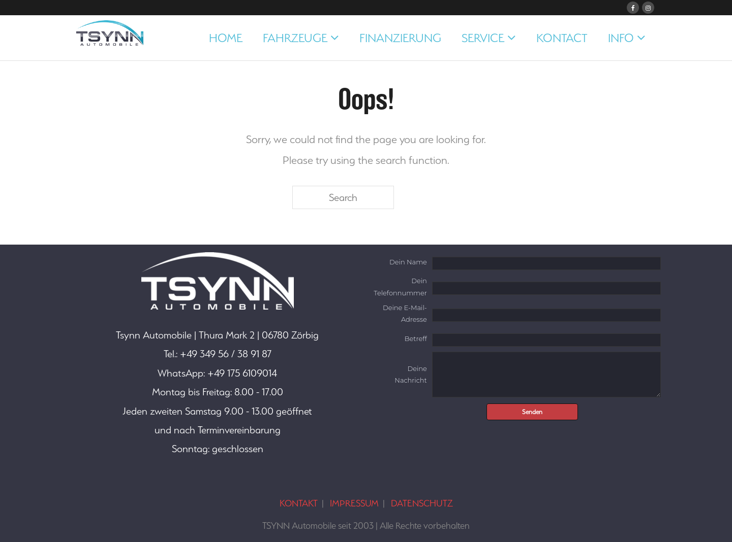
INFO (621, 37)
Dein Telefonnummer (400, 286)
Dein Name (408, 262)
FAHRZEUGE (295, 37)
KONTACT (562, 37)
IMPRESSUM (354, 503)
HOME (225, 37)
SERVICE (483, 37)
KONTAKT (299, 503)
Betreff (416, 338)
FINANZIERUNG (400, 37)
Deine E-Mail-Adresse (405, 313)
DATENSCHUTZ (422, 503)
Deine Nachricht (410, 374)
